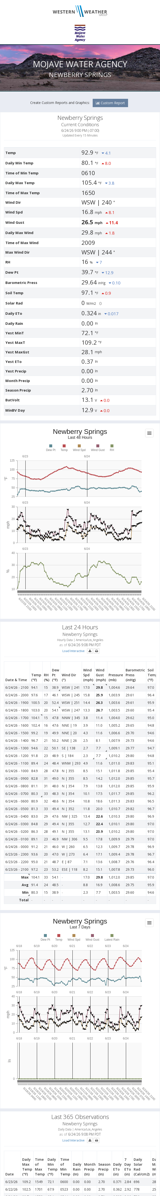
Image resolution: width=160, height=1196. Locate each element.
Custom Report (110, 103)
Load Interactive (73, 651)
